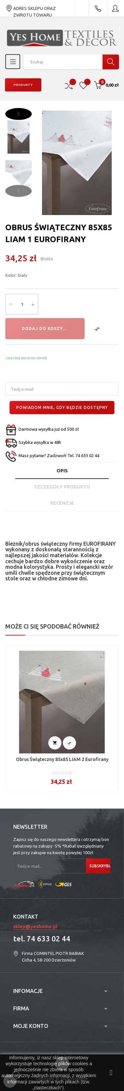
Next (18, 114)
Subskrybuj (99, 866)
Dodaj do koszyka (45, 328)
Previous (18, 191)
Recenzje (62, 503)
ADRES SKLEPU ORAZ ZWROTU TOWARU (31, 8)
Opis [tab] (62, 470)
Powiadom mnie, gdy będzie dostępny (62, 407)
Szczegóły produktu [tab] (62, 487)
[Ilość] (22, 304)
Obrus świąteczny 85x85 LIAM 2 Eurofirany (62, 759)
